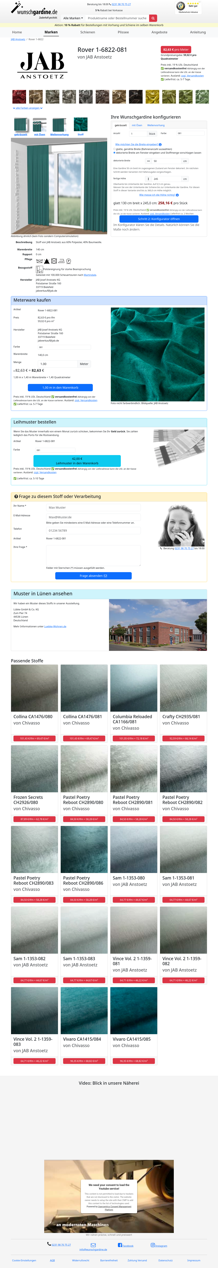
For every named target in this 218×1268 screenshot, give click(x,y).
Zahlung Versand (137, 1260)
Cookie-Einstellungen (24, 1260)
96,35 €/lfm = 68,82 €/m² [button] (84, 1061)
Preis (16, 317)
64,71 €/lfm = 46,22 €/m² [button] (134, 980)
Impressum (193, 1260)
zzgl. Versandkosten (192, 75)
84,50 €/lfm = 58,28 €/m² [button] (84, 819)
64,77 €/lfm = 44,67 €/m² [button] (134, 899)
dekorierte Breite (121, 160)
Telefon (17, 528)
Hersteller (19, 329)
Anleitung (198, 32)
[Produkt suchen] (153, 18)
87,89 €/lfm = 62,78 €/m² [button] (34, 819)
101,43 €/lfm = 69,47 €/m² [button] (34, 738)
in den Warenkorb (60, 387)
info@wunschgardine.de (93, 1247)
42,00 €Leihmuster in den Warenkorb (77, 461)
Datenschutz (166, 1260)
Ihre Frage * (20, 547)
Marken (51, 32)
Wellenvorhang (156, 125)
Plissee (123, 32)
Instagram (159, 1245)
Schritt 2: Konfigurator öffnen (159, 219)
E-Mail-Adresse (21, 515)
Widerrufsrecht (80, 1260)
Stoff (81, 127)
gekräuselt (121, 125)
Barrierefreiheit (109, 1260)
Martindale (90, 275)
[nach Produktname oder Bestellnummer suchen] (117, 18)
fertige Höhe (119, 178)
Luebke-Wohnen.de (55, 626)
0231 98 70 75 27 (121, 4)
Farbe (163, 133)
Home (17, 32)
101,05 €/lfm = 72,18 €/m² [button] (133, 738)
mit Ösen (137, 125)
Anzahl (116, 133)
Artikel (17, 309)
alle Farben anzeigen (28, 108)
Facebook (126, 1245)
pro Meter (176, 49)
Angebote (159, 32)
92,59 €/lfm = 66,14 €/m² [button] (183, 738)
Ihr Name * (19, 505)
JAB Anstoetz (18, 39)
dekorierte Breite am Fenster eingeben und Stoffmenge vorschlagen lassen (157, 152)
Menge (17, 362)
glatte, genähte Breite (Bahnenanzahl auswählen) (142, 149)
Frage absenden (93, 576)
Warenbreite (20, 354)
